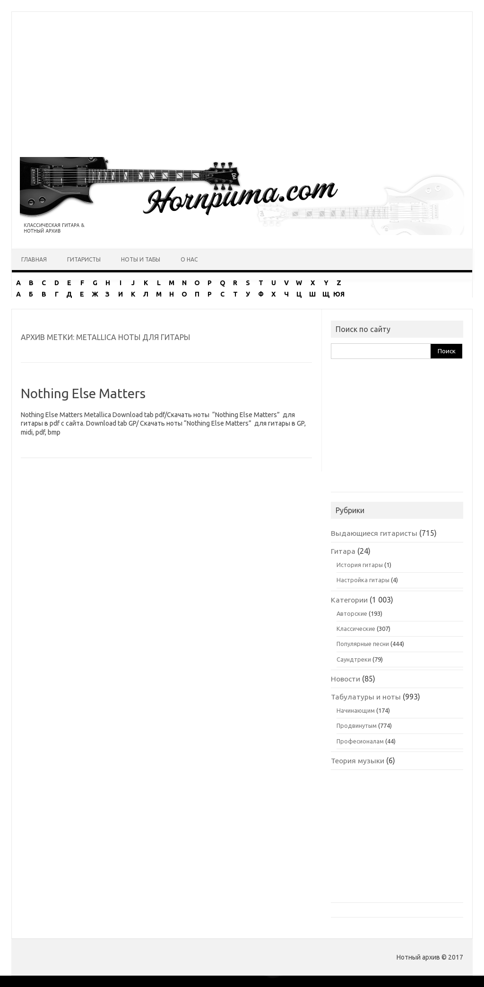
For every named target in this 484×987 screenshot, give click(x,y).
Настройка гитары (363, 579)
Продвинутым (357, 725)
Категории (349, 599)
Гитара (343, 551)
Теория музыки (357, 760)
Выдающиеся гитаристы (374, 533)
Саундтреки (354, 659)
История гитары (360, 564)
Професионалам (360, 741)
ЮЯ (339, 294)
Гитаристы (84, 259)
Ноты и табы (140, 259)
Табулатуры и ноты (366, 696)
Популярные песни (363, 643)
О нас (189, 259)
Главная (34, 259)
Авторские (352, 613)
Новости (345, 678)
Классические (356, 628)
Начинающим (356, 710)
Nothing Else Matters (83, 393)
